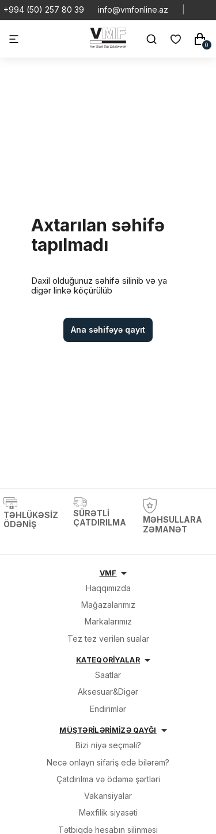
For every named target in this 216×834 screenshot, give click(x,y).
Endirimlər (108, 709)
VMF (108, 573)
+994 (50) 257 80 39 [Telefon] (43, 9)
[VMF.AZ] (108, 45)
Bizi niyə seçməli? (108, 745)
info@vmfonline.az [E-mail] (133, 9)
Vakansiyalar (108, 796)
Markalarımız (108, 621)
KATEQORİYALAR (108, 660)
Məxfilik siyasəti (108, 812)
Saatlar (108, 675)
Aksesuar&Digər (108, 691)
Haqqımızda (108, 588)
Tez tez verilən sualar (108, 638)
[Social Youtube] (208, 9)
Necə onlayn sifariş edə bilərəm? (108, 762)
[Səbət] (200, 39)
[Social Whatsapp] (198, 9)
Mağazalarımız (108, 605)
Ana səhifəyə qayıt (108, 329)
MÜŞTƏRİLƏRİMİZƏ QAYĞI (108, 730)
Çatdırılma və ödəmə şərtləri (108, 779)
